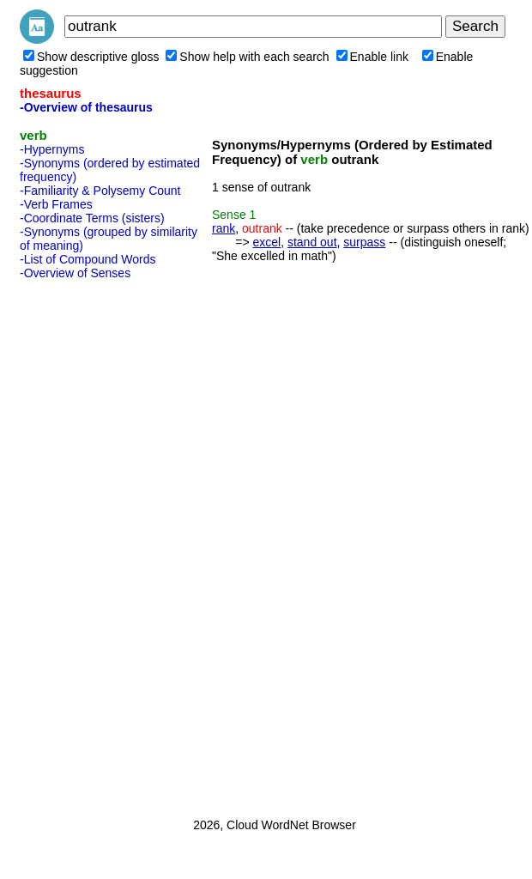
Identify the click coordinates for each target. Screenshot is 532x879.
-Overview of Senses (75, 273)
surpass (364, 242)
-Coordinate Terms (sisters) (92, 218)
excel (266, 242)
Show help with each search (247, 57)
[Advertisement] (88, 543)
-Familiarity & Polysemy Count (100, 190)
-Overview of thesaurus (86, 107)
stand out (312, 242)
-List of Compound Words (87, 259)
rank (223, 228)
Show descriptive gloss (91, 57)
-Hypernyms (52, 149)
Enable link (372, 57)
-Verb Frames (56, 204)
